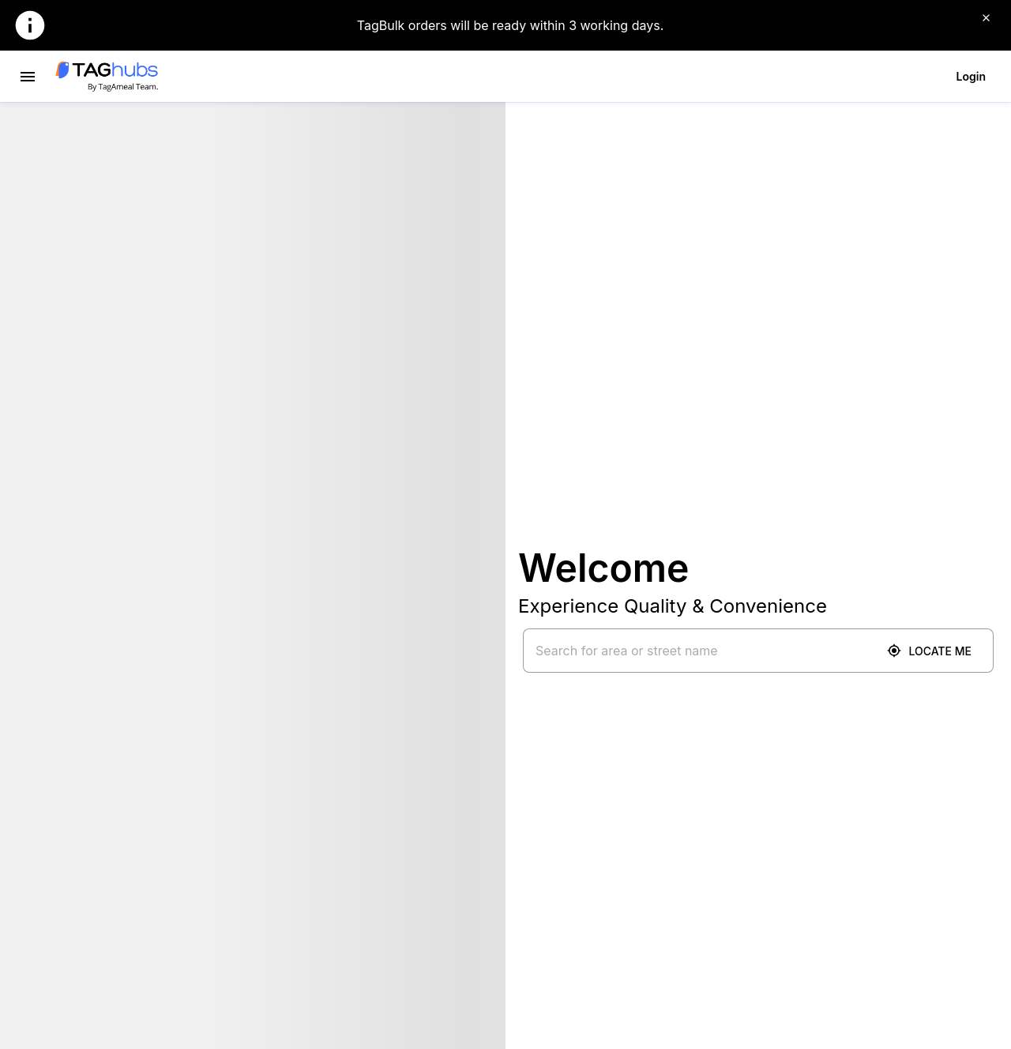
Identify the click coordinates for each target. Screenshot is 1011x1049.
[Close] (985, 17)
